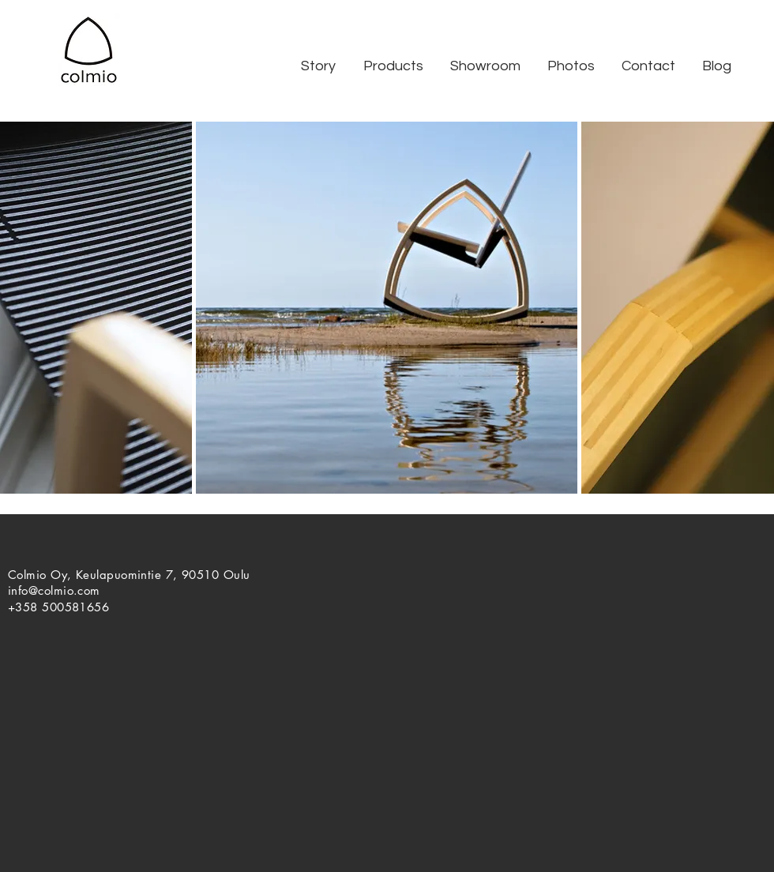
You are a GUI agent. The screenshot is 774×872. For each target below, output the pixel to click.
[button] (318, 66)
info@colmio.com (54, 590)
